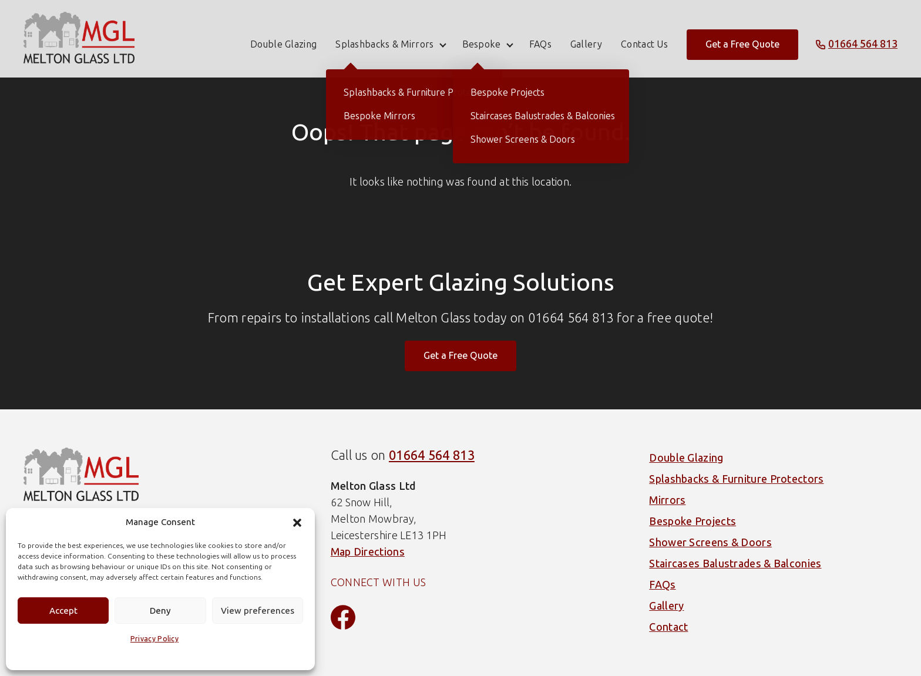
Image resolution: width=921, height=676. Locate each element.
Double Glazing (283, 38)
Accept (63, 611)
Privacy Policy (154, 639)
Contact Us (644, 38)
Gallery (586, 38)
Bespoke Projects (692, 521)
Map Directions (368, 552)
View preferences (257, 611)
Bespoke (481, 38)
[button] (297, 523)
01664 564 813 (432, 455)
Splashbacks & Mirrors (384, 38)
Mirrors (667, 500)
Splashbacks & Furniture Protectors (736, 479)
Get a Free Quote (742, 38)
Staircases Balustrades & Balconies (735, 563)
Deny (160, 611)
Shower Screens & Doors (710, 542)
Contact (668, 627)
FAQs (540, 38)
